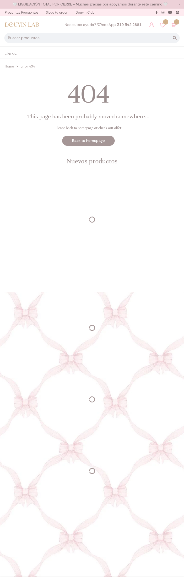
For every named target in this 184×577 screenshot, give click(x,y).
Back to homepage (88, 141)
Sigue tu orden (57, 12)
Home (9, 67)
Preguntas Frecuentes (21, 12)
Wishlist (162, 25)
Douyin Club (85, 12)
